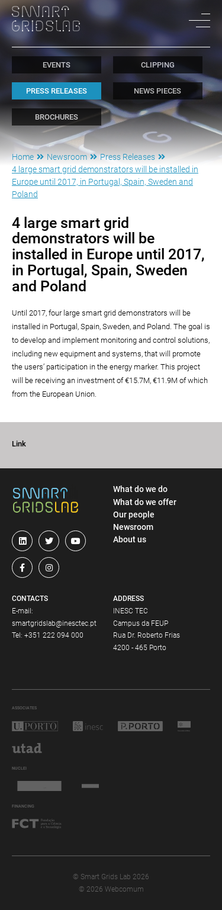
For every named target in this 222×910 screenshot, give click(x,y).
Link (19, 444)
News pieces (157, 90)
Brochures (56, 116)
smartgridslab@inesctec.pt (54, 623)
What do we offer (144, 502)
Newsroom (67, 157)
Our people (134, 514)
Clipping (158, 64)
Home (23, 157)
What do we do (140, 489)
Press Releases (56, 90)
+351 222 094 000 (53, 635)
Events (56, 64)
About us (129, 539)
